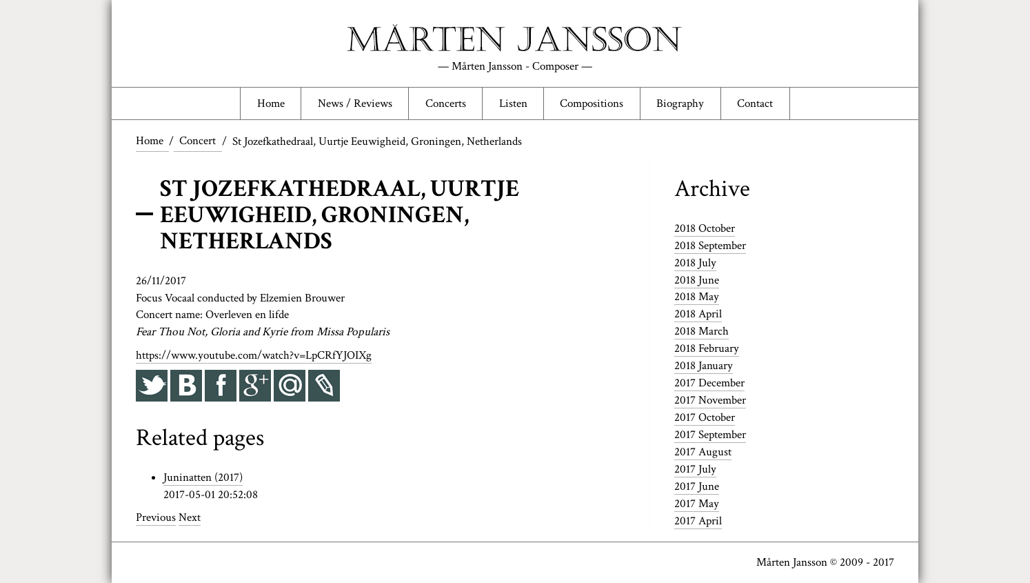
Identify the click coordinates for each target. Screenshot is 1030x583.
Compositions (593, 104)
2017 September (710, 435)
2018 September (710, 247)
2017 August (702, 452)
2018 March (701, 333)
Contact (758, 104)
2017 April (698, 520)
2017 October (704, 418)
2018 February (706, 349)
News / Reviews (353, 104)
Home (267, 104)
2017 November (710, 401)
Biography (682, 104)
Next (190, 519)
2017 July (695, 469)
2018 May (696, 298)
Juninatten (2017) (203, 479)
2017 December (709, 384)
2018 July (695, 265)
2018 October (704, 230)
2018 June (696, 281)
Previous (156, 519)
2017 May (696, 503)
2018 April (698, 316)
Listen (513, 104)
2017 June (696, 486)
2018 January (703, 367)
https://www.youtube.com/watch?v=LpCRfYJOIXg (254, 357)
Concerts (444, 104)
